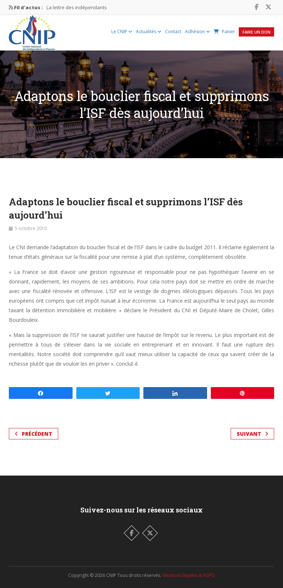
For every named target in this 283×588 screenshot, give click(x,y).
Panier (224, 31)
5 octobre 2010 (31, 228)
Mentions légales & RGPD (189, 575)
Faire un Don (256, 32)
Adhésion (197, 31)
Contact (173, 31)
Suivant (252, 433)
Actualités (148, 31)
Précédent (33, 433)
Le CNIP (121, 31)
